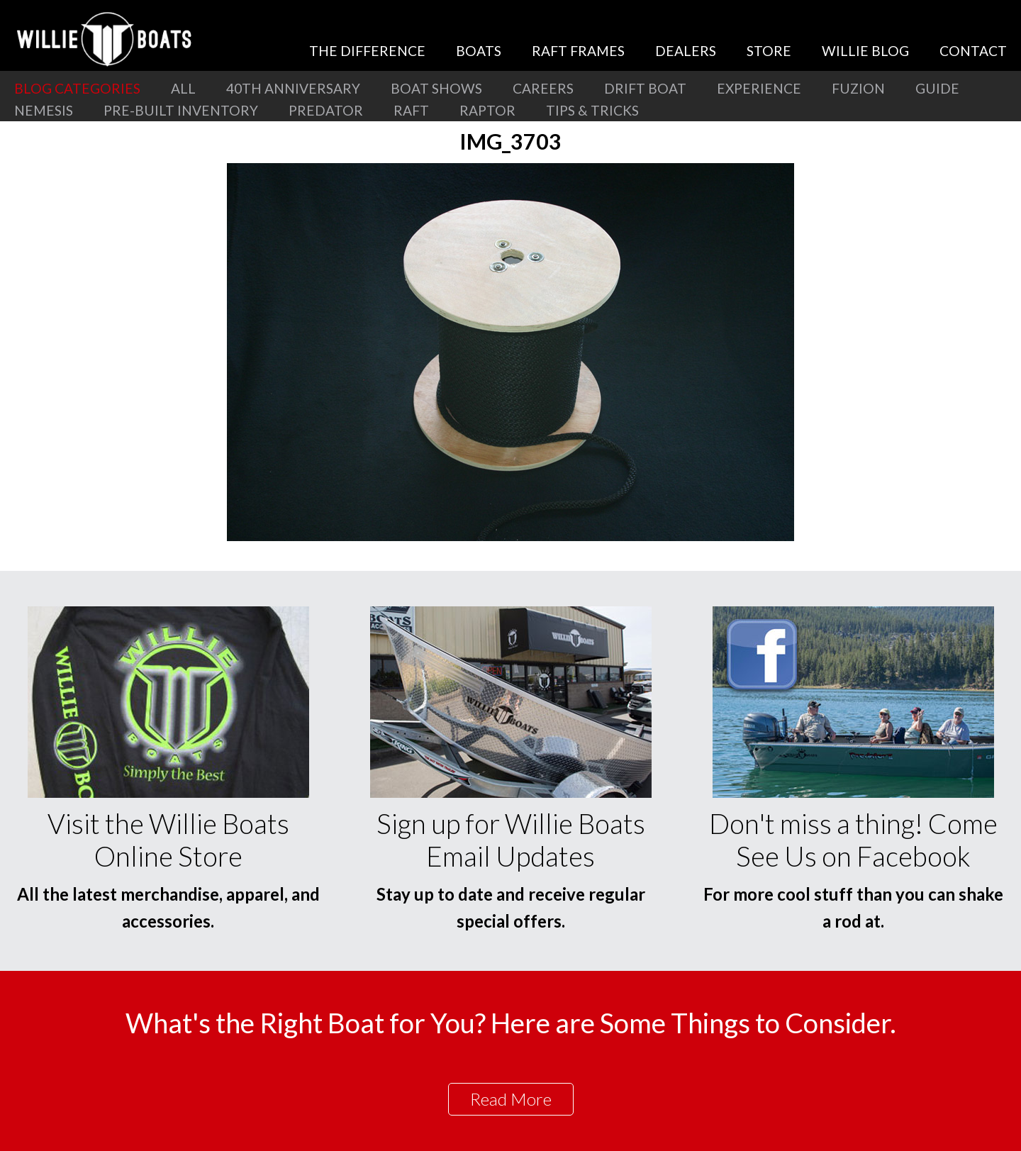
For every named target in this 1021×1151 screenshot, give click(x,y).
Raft (411, 110)
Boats (478, 51)
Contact (973, 51)
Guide (937, 88)
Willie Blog (865, 51)
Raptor (487, 110)
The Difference (367, 51)
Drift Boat (645, 88)
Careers (543, 88)
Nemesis (43, 110)
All (183, 88)
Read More (511, 1099)
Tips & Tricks (592, 110)
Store (769, 51)
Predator (326, 110)
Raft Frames (578, 51)
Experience (759, 88)
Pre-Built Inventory (181, 110)
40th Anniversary (293, 88)
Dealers (685, 51)
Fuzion (858, 88)
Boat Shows (436, 88)
